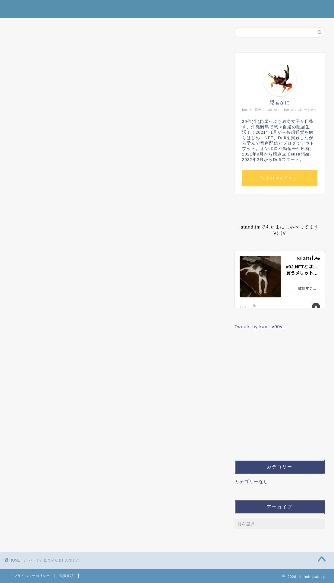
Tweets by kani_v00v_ (260, 326)
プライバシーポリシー (32, 576)
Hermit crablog (167, 9)
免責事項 (66, 576)
